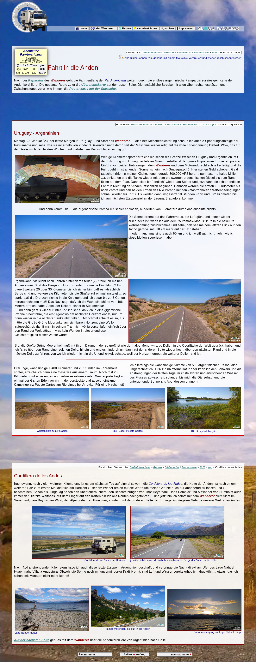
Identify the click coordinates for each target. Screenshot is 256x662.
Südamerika (184, 52)
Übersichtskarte (93, 84)
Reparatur (35, 80)
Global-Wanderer (152, 52)
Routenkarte (201, 52)
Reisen (169, 52)
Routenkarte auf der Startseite (92, 88)
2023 (214, 52)
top (212, 124)
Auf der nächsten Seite (31, 640)
